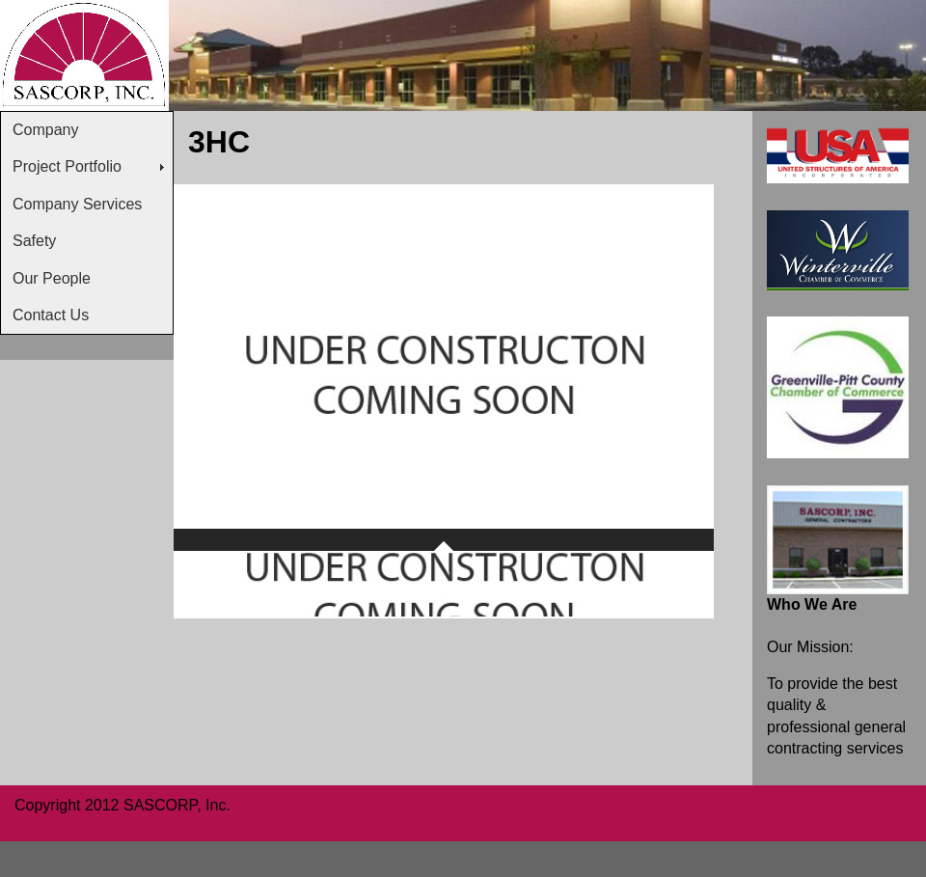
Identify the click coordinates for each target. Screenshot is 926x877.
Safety (34, 241)
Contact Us (51, 315)
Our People (52, 278)
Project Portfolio (67, 166)
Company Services (77, 204)
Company (45, 130)
